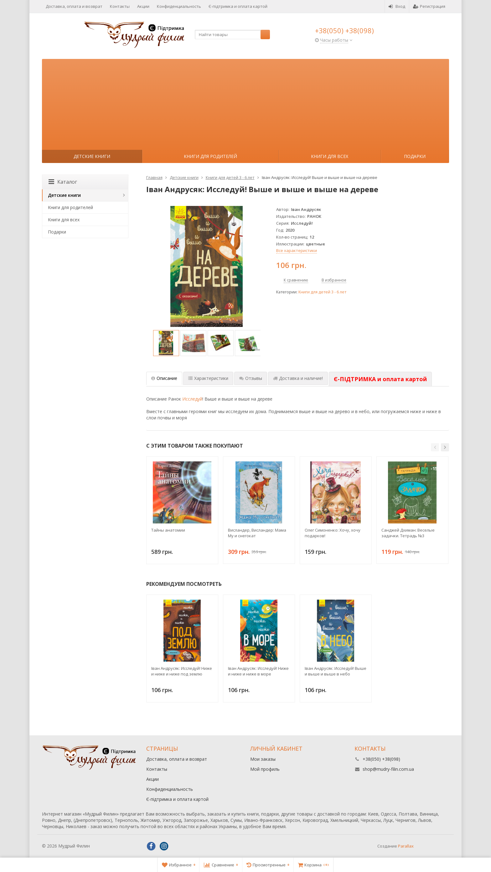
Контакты (120, 6)
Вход (397, 6)
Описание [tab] (164, 378)
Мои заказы (263, 759)
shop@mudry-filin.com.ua (388, 769)
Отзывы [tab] (250, 378)
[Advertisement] (245, 103)
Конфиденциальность (179, 6)
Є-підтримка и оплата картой (238, 6)
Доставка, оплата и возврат (74, 6)
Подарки (415, 156)
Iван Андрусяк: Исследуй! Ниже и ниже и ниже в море (258, 671)
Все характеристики (296, 250)
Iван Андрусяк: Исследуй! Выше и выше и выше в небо (335, 671)
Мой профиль (265, 769)
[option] (166, 343)
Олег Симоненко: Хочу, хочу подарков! (332, 532)
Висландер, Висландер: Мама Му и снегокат (257, 532)
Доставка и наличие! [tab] (298, 378)
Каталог (63, 181)
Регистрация (429, 6)
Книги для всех (329, 156)
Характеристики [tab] (208, 378)
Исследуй (192, 399)
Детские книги (92, 156)
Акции (143, 6)
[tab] (380, 379)
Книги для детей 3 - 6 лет (322, 292)
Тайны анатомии (168, 530)
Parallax (406, 846)
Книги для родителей (210, 156)
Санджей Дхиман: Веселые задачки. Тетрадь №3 (408, 532)
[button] (435, 447)
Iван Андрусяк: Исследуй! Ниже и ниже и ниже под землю (181, 671)
